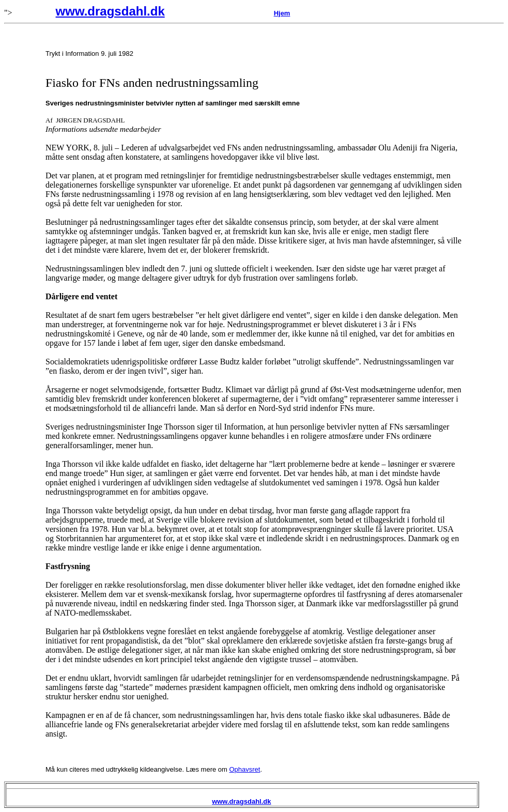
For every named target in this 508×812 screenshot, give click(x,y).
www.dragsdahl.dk (110, 11)
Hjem (282, 13)
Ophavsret (244, 769)
